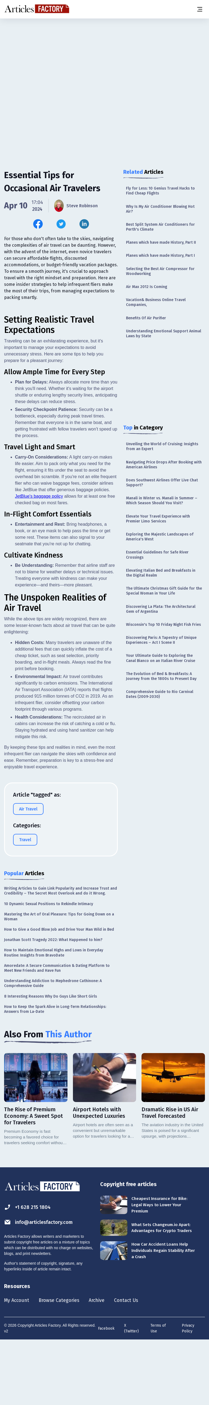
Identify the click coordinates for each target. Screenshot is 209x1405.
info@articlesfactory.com (41, 1286)
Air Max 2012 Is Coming (146, 286)
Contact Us (137, 1364)
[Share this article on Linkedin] (84, 224)
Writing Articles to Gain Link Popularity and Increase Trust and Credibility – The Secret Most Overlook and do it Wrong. (60, 954)
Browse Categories (64, 1364)
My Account (18, 1364)
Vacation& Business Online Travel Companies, (156, 302)
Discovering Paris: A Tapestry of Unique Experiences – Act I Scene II (161, 640)
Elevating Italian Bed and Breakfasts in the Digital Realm (160, 573)
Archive (106, 1364)
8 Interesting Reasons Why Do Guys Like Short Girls (50, 1060)
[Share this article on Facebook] (38, 224)
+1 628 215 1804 (29, 1271)
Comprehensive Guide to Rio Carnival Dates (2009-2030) (159, 694)
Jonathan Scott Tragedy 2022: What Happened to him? (53, 1003)
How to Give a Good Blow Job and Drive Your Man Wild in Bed (59, 993)
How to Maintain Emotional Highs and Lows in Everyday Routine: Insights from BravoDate (53, 1016)
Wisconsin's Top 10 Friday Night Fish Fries (163, 624)
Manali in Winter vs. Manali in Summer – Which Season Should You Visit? (161, 500)
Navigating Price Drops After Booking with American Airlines (164, 464)
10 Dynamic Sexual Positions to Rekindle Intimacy (48, 967)
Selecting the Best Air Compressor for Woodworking (160, 271)
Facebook (106, 1393)
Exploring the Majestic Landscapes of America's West (159, 536)
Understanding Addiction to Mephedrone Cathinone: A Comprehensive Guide (53, 1047)
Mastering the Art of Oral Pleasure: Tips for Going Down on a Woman (59, 980)
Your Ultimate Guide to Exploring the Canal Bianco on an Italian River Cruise (160, 658)
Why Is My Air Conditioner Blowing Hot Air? (160, 209)
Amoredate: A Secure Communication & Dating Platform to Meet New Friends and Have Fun (57, 1031)
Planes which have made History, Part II (161, 242)
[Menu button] (199, 9)
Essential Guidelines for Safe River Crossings (157, 554)
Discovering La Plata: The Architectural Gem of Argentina (160, 609)
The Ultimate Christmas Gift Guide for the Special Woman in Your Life (164, 591)
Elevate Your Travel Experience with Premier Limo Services (158, 519)
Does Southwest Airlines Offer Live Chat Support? (162, 482)
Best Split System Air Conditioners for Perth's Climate (160, 227)
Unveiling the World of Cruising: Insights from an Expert (162, 446)
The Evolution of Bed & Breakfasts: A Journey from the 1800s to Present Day (161, 676)
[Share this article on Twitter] (61, 224)
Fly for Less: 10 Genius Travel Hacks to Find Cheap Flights (160, 191)
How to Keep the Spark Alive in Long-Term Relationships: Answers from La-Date (55, 1073)
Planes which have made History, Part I (160, 255)
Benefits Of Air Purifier (146, 318)
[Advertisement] (104, 61)
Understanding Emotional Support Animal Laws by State (163, 333)
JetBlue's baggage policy (39, 560)
